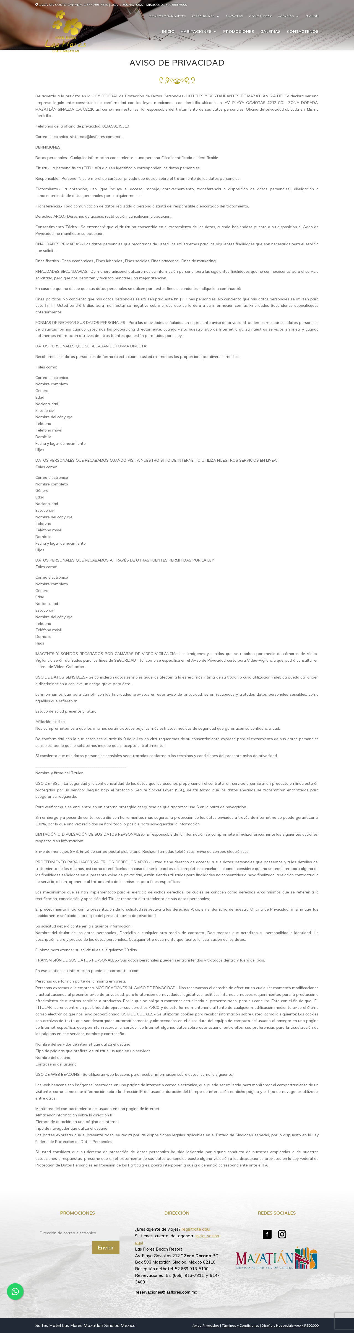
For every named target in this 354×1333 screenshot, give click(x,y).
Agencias (286, 16)
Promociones (238, 32)
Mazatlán (234, 16)
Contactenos (303, 32)
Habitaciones (196, 32)
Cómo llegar (260, 16)
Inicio (168, 32)
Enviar (106, 1247)
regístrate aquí (196, 1229)
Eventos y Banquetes (167, 16)
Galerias (270, 32)
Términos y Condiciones (240, 1325)
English (312, 16)
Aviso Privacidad (205, 1325)
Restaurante (203, 16)
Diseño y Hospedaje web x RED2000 (290, 1325)
